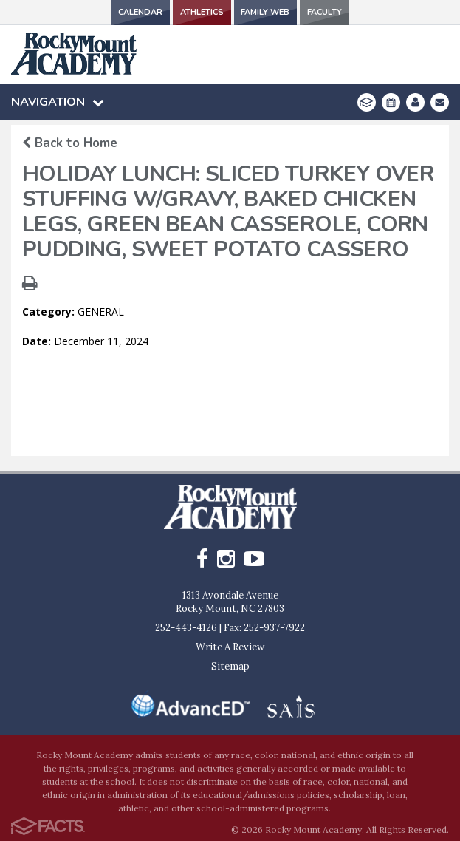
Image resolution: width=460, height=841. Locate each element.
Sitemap (230, 666)
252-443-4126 (186, 628)
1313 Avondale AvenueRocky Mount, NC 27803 (230, 602)
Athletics (201, 12)
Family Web (265, 12)
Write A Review (230, 647)
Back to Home (69, 143)
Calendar (139, 12)
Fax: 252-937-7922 (264, 628)
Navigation (57, 102)
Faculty (325, 12)
